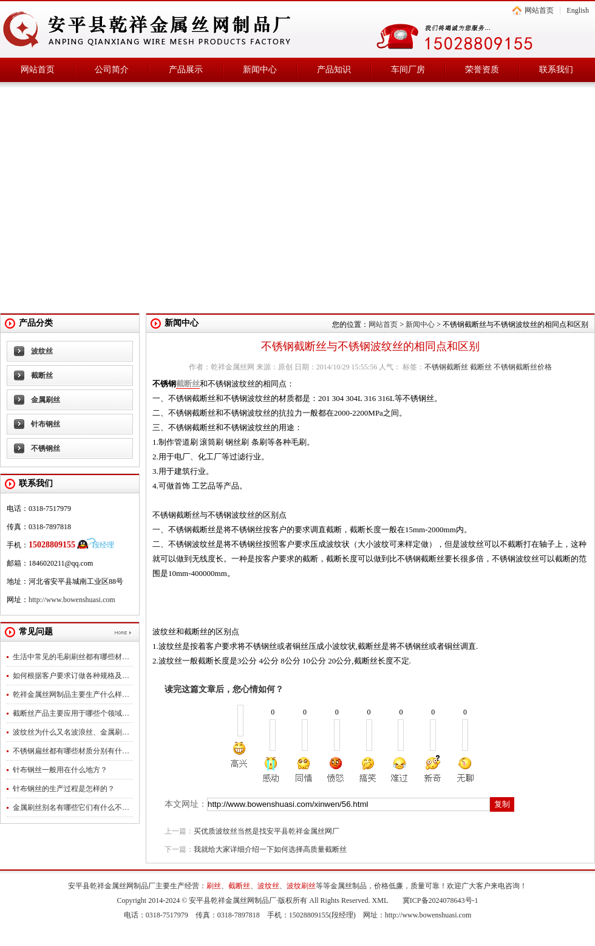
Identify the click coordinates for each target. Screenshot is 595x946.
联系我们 (556, 69)
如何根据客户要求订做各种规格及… (71, 675)
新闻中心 (260, 69)
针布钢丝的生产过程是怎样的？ (64, 788)
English (577, 10)
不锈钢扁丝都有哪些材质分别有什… (71, 751)
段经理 (103, 545)
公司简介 (112, 69)
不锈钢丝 (45, 448)
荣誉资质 (482, 69)
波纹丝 (42, 351)
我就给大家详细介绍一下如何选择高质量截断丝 (270, 849)
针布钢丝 (45, 424)
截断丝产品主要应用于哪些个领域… (71, 713)
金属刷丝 (45, 400)
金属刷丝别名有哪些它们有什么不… (71, 807)
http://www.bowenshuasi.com (72, 599)
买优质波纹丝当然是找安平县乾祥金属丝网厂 (266, 831)
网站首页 (539, 10)
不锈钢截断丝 (446, 367)
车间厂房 (408, 69)
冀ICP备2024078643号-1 (440, 900)
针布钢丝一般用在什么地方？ (60, 770)
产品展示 (186, 69)
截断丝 (42, 375)
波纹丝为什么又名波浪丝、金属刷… (71, 732)
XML (380, 900)
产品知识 (334, 69)
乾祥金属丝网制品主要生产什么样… (71, 694)
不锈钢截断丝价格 (523, 367)
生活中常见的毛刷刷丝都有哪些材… (71, 657)
